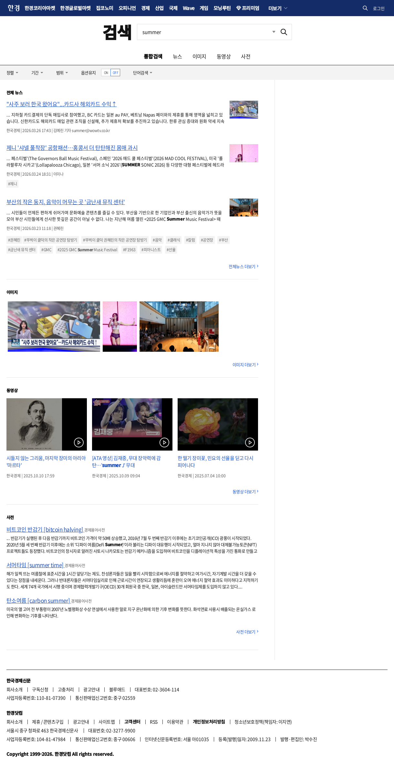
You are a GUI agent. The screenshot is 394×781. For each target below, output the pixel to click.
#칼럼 (190, 240)
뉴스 (177, 56)
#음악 (157, 240)
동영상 (224, 56)
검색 (117, 32)
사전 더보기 (245, 632)
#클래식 (174, 240)
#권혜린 (14, 240)
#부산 (223, 240)
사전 (245, 56)
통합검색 (153, 56)
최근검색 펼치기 (269, 32)
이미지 (199, 56)
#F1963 (129, 250)
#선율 (171, 250)
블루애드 (117, 689)
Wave (188, 8)
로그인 (379, 8)
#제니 (12, 184)
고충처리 (66, 689)
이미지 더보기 (244, 364)
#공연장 (207, 240)
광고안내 (91, 689)
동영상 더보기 (244, 491)
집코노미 (104, 8)
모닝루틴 (222, 8)
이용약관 (175, 721)
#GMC (46, 250)
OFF (115, 72)
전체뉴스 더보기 (242, 266)
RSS (153, 721)
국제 (173, 8)
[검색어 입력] (206, 32)
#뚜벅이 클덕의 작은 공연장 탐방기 (50, 240)
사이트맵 (106, 721)
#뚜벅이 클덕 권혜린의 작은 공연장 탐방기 (115, 240)
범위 (60, 72)
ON (106, 72)
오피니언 (127, 8)
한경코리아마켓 (40, 8)
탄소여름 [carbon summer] (38, 600)
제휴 (36, 721)
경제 (145, 8)
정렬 (10, 72)
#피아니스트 (151, 250)
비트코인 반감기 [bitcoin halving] (45, 529)
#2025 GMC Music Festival (87, 250)
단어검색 (140, 72)
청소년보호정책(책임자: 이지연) (263, 721)
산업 (159, 8)
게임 (204, 8)
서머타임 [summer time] (35, 565)
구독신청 (40, 689)
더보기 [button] (274, 8)
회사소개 (14, 689)
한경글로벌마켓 (75, 8)
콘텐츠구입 (53, 721)
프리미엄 (250, 8)
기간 (35, 72)
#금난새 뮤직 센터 (22, 250)
